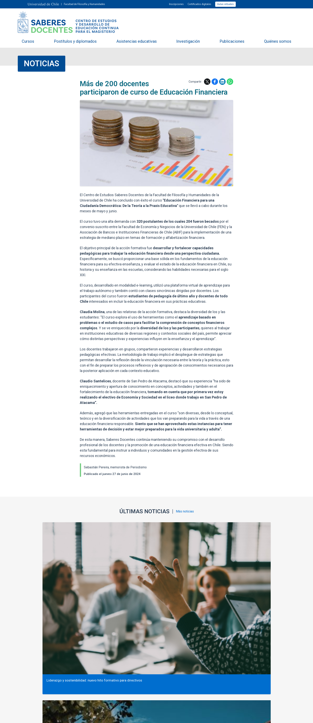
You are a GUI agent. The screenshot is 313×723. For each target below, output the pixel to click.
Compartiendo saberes (98, 630)
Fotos (205, 630)
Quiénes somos (277, 41)
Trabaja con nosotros (115, 643)
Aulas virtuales (225, 4)
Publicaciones (232, 41)
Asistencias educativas (136, 41)
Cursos (28, 41)
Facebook (214, 81)
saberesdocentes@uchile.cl (156, 678)
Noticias (41, 63)
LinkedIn (222, 81)
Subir (22, 608)
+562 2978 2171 (156, 672)
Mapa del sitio (203, 643)
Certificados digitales (199, 4)
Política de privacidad (188, 716)
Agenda (177, 630)
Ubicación (174, 643)
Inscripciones (176, 4)
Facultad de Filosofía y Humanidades (84, 4)
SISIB (136, 716)
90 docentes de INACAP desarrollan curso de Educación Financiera (261, 573)
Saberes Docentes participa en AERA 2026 (190, 573)
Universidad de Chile (160, 716)
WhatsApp (230, 82)
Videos (232, 630)
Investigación (188, 41)
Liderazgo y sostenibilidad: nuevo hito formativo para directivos (50, 573)
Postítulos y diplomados (75, 41)
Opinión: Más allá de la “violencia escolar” (117, 573)
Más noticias (184, 511)
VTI (144, 716)
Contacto (149, 643)
